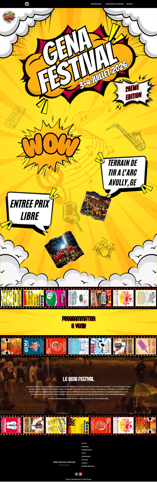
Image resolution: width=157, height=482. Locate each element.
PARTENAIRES (86, 456)
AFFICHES (129, 4)
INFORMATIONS (96, 4)
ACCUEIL (84, 443)
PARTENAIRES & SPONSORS (115, 4)
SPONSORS (85, 447)
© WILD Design (86, 479)
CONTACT (85, 463)
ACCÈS (84, 453)
